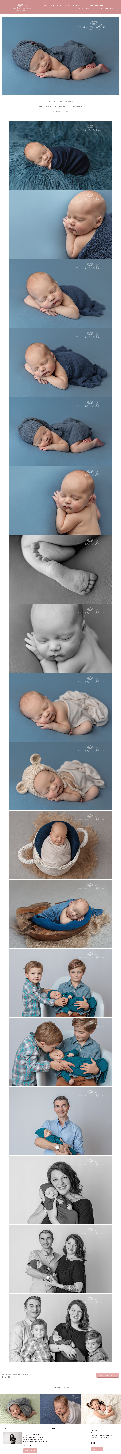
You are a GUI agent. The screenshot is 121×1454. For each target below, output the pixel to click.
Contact (97, 1449)
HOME (45, 5)
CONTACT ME (107, 9)
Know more (30, 1450)
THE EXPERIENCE (72, 5)
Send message (97, 1432)
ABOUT (110, 5)
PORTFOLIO (56, 5)
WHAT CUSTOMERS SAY (93, 5)
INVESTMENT (92, 9)
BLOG (80, 9)
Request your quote (107, 1375)
